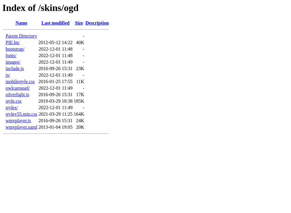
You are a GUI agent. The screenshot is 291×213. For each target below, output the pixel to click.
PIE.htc (13, 42)
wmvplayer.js (18, 120)
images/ (13, 61)
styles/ (12, 107)
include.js (15, 68)
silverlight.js (17, 94)
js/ (8, 75)
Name (22, 22)
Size (79, 22)
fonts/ (11, 55)
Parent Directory (21, 35)
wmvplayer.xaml (21, 127)
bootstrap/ (15, 48)
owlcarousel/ (18, 88)
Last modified (55, 22)
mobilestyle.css (20, 81)
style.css (14, 101)
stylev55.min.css (21, 114)
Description (97, 22)
